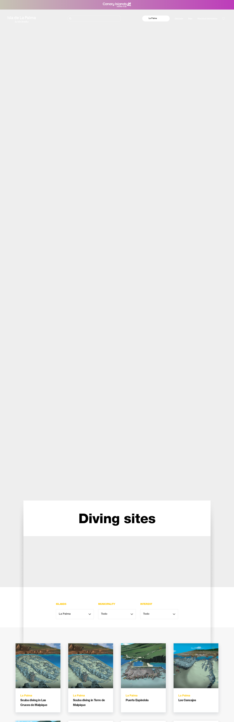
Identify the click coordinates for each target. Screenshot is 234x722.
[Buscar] (94, 19)
